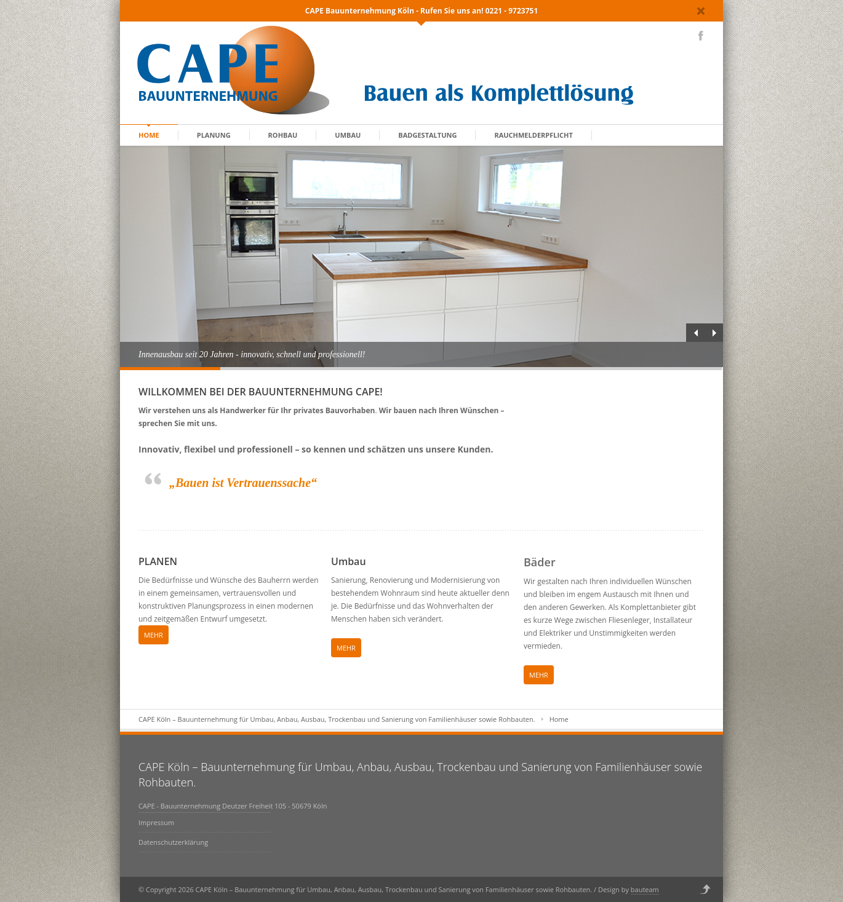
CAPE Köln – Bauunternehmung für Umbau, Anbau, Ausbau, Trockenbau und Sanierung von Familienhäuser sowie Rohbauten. (336, 719)
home (148, 135)
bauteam (645, 889)
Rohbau (283, 135)
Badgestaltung (427, 135)
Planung (214, 135)
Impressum (156, 822)
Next (714, 332)
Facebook (701, 36)
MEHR (153, 634)
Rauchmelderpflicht (533, 135)
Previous (695, 332)
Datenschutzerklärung (173, 842)
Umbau (348, 135)
